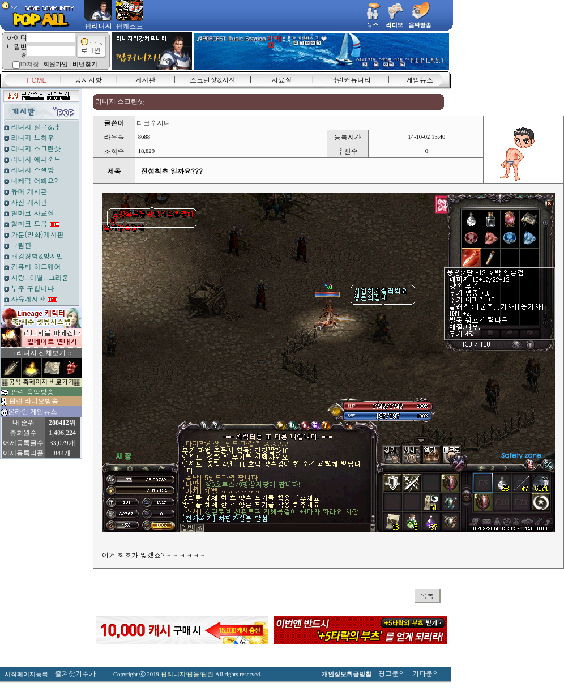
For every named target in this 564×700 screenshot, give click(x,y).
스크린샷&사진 (213, 79)
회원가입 (55, 64)
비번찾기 (84, 64)
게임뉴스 (419, 79)
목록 (427, 595)
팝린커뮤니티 (350, 79)
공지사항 (88, 79)
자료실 (281, 79)
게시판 (145, 79)
